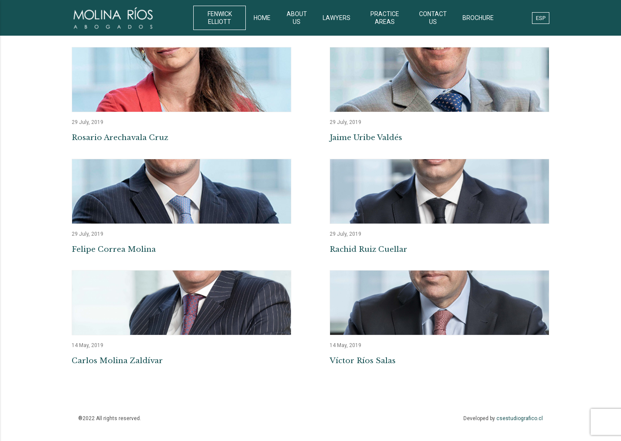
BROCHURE (478, 17)
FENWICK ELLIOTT (220, 17)
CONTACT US (433, 17)
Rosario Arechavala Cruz (120, 137)
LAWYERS (336, 17)
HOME (262, 17)
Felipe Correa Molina (114, 249)
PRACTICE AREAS (384, 17)
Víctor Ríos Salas (363, 360)
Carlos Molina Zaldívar (117, 360)
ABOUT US (297, 17)
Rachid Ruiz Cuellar (368, 249)
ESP (540, 18)
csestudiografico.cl (519, 418)
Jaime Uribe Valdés (366, 137)
